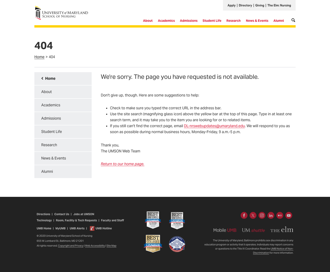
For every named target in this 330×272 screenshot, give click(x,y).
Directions (43, 217)
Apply (232, 5)
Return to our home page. (122, 164)
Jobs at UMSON (83, 217)
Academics (166, 21)
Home (39, 57)
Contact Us (61, 217)
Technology (44, 223)
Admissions (189, 21)
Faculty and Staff (112, 223)
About (148, 21)
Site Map (111, 248)
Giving (259, 5)
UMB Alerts (77, 231)
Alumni (278, 21)
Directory (245, 5)
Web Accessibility (95, 248)
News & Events (257, 21)
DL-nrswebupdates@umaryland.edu (214, 126)
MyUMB (60, 231)
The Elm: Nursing (279, 5)
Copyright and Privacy (70, 248)
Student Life (212, 21)
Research (233, 21)
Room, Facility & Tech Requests (76, 223)
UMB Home (44, 231)
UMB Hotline (104, 231)
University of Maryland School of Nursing (63, 7)
